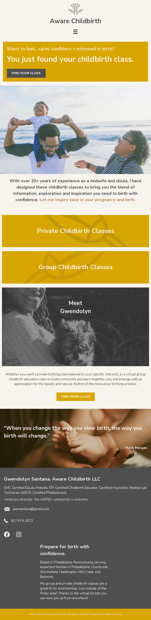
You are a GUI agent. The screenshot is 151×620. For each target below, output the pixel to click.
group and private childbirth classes (72, 583)
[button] (7, 534)
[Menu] (75, 32)
